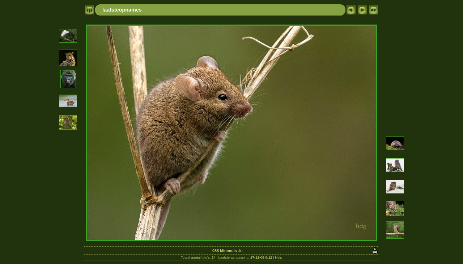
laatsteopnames (122, 10)
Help (278, 257)
